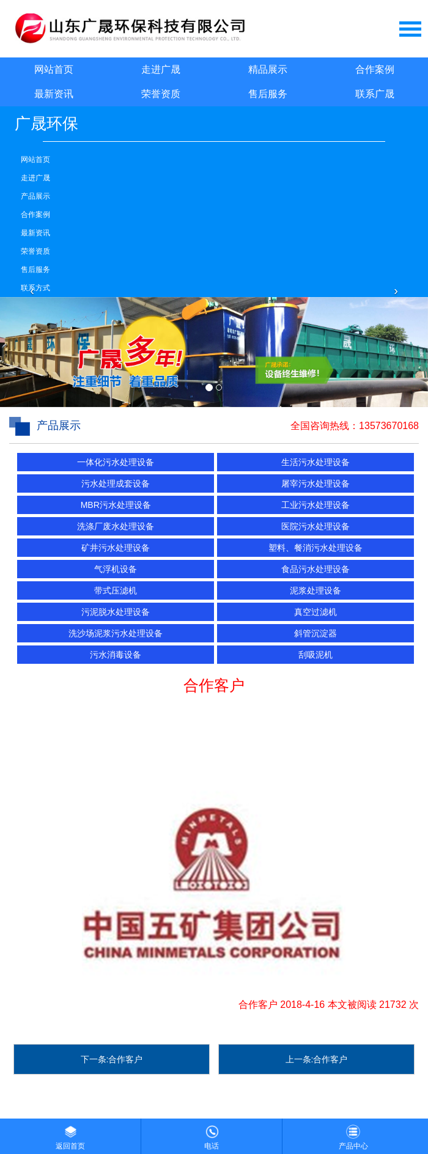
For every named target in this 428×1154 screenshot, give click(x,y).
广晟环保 (46, 123)
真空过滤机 (315, 612)
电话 (211, 1134)
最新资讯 (53, 94)
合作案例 (374, 69)
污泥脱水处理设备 (115, 612)
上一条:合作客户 (317, 1059)
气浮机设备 (115, 569)
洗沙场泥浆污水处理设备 (115, 633)
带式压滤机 (115, 590)
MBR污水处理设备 (116, 505)
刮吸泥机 (315, 655)
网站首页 (53, 69)
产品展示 (35, 196)
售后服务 (267, 94)
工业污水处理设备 (315, 505)
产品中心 (353, 1134)
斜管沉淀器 (315, 633)
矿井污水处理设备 (115, 548)
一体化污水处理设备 (115, 462)
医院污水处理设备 (315, 526)
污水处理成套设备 (115, 483)
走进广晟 (160, 69)
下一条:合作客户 (112, 1059)
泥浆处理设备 (315, 590)
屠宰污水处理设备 (315, 483)
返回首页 (70, 1134)
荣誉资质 (160, 94)
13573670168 (389, 426)
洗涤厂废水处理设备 (115, 526)
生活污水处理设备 (315, 462)
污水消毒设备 (115, 655)
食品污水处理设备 (315, 569)
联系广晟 (374, 94)
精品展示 (267, 69)
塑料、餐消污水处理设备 (315, 548)
